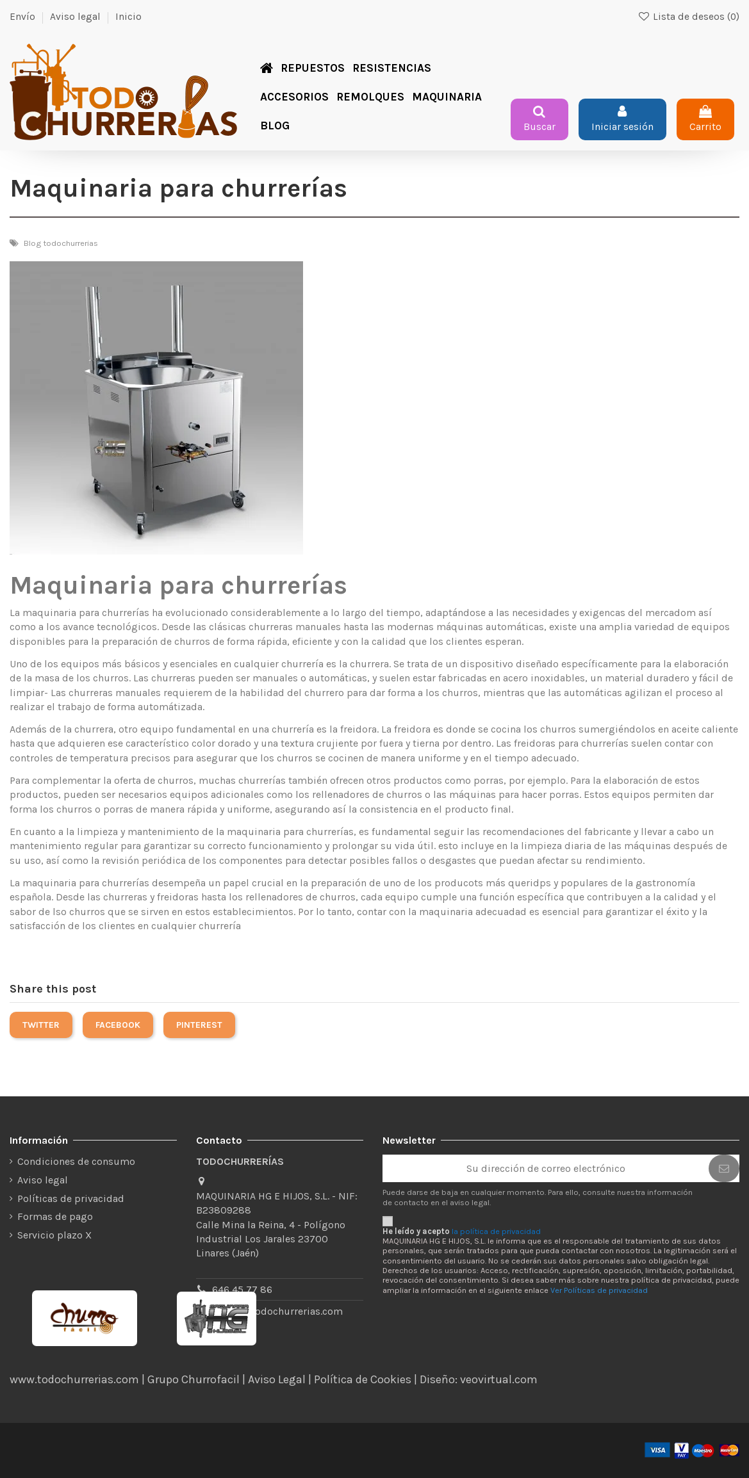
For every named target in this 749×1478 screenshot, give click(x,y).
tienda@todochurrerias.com (277, 1311)
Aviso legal (75, 16)
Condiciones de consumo (76, 1161)
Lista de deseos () (688, 16)
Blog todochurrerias (61, 243)
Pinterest (199, 1024)
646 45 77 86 (242, 1289)
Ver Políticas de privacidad (599, 1290)
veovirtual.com (499, 1379)
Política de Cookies (362, 1379)
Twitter (41, 1024)
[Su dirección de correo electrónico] (546, 1168)
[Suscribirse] (724, 1168)
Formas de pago (55, 1216)
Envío (22, 16)
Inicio (128, 16)
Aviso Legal (277, 1379)
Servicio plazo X (54, 1235)
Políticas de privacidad (70, 1198)
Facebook (117, 1024)
